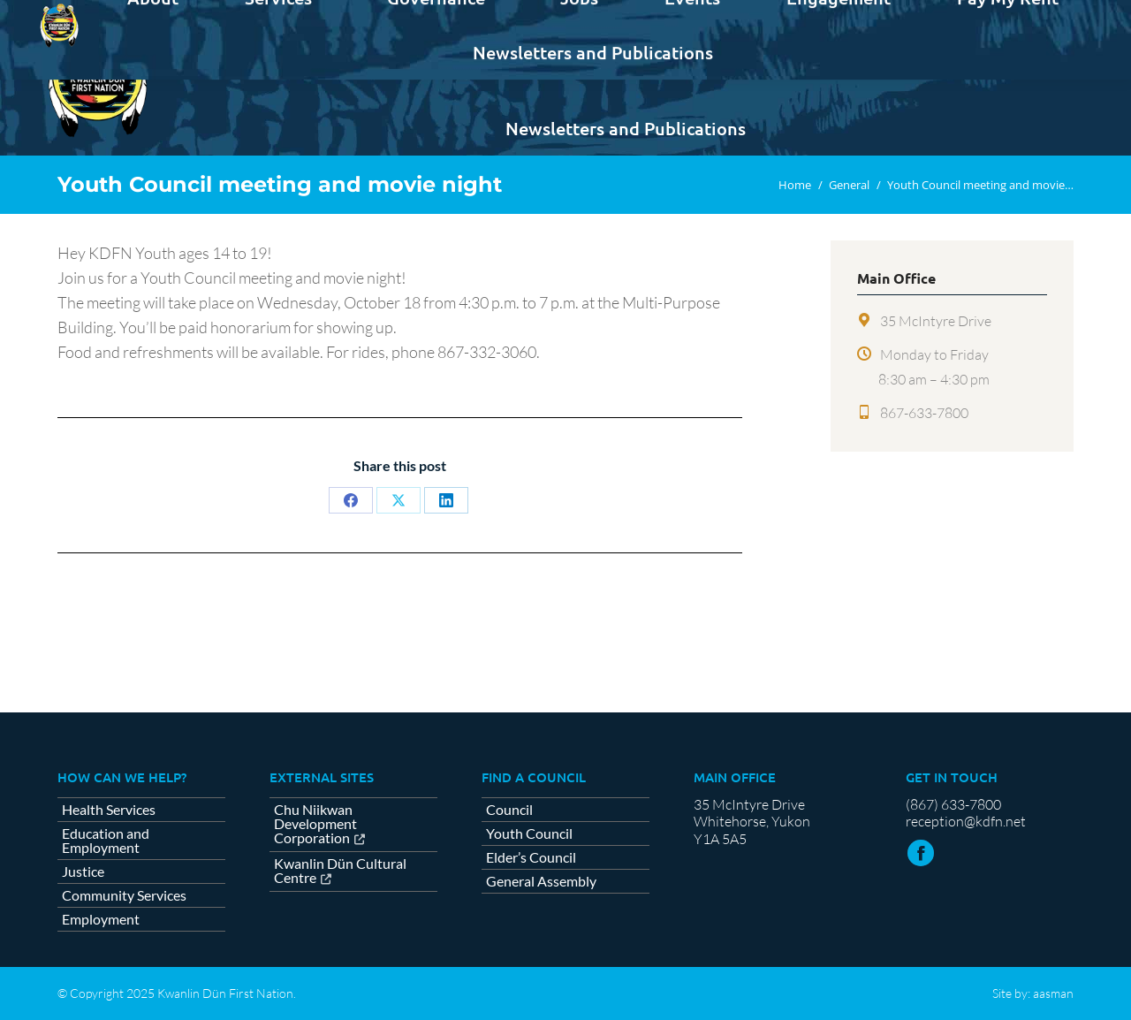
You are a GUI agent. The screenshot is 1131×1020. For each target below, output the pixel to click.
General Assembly (541, 881)
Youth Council (529, 833)
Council (509, 810)
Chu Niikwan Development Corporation (315, 824)
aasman (1053, 993)
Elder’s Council (531, 857)
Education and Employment (105, 840)
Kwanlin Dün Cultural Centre (340, 871)
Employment (101, 919)
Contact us (1030, 15)
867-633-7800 (924, 413)
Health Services (109, 810)
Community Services (124, 895)
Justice (83, 871)
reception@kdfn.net (966, 821)
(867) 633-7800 (953, 804)
